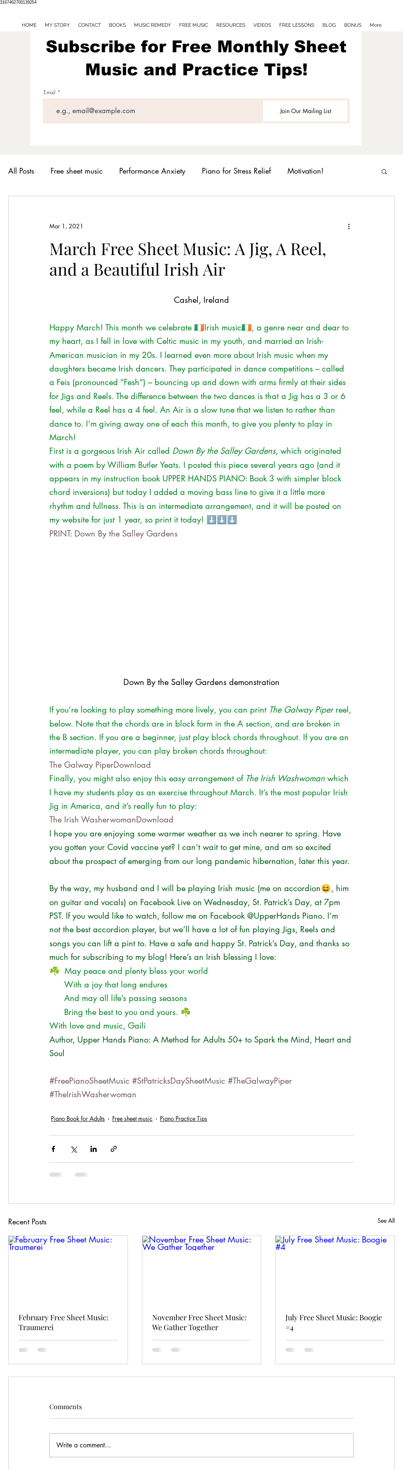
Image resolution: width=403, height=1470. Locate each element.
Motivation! (305, 171)
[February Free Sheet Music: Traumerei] (68, 1269)
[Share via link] (114, 1149)
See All (386, 1220)
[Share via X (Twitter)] (73, 1149)
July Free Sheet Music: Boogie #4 (333, 1322)
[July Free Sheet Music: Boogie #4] (335, 1269)
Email (50, 92)
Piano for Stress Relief (236, 171)
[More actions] (349, 226)
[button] (384, 171)
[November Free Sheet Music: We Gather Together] (201, 1269)
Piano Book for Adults (78, 1118)
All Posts (21, 171)
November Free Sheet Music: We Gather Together (199, 1322)
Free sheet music (77, 171)
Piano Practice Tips (183, 1118)
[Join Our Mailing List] (305, 110)
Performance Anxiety (152, 171)
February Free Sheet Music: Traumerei (64, 1322)
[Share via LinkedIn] (93, 1149)
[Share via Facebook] (53, 1149)
